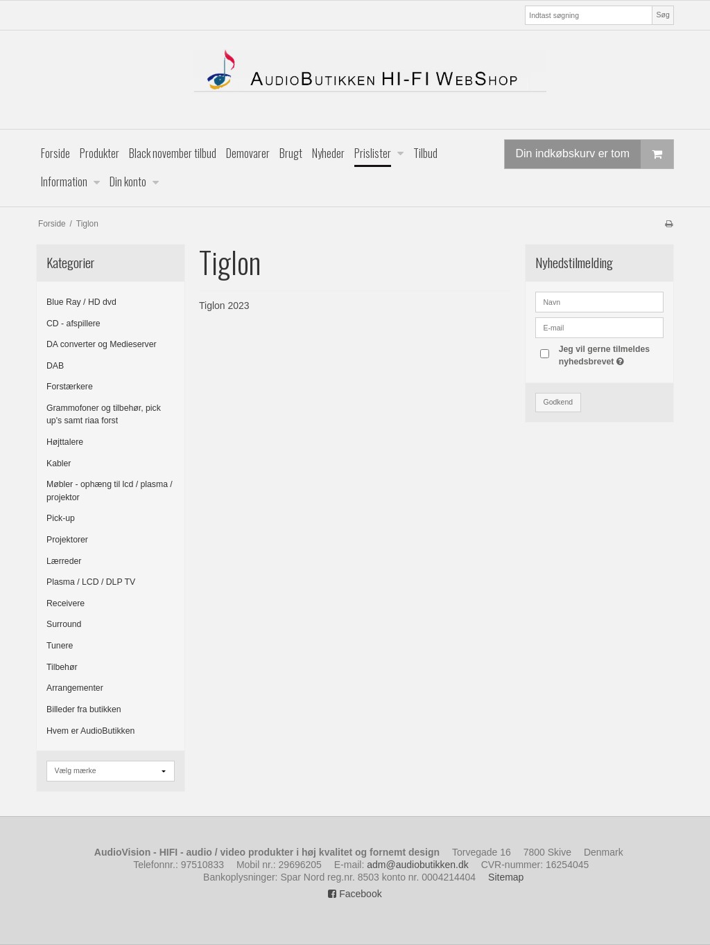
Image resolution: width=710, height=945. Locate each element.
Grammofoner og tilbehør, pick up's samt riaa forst (103, 414)
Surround (63, 624)
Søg (662, 14)
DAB (55, 366)
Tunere (59, 646)
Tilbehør (61, 667)
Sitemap (505, 877)
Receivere (65, 603)
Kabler (58, 463)
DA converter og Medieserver (101, 344)
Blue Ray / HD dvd (81, 302)
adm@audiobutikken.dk (418, 864)
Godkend (558, 402)
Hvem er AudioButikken (90, 731)
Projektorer (67, 540)
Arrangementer (74, 688)
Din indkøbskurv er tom (595, 154)
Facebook (354, 893)
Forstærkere (69, 386)
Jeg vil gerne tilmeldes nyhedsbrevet (610, 354)
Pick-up (60, 518)
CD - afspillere (73, 323)
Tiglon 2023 (224, 305)
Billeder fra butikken (83, 709)
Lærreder (63, 561)
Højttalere (64, 442)
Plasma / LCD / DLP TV (90, 582)
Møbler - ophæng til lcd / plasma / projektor (109, 490)
